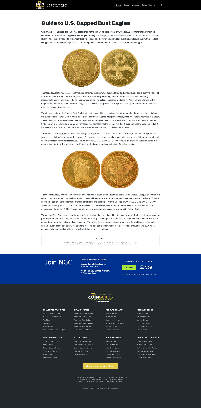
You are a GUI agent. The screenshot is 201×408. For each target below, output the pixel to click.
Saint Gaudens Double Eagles (54, 330)
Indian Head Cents (112, 348)
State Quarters (48, 354)
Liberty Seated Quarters (51, 341)
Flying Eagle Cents (112, 345)
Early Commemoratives (51, 313)
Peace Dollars (110, 317)
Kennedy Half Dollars (144, 345)
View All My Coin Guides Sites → (100, 366)
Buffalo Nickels (142, 313)
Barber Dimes (142, 330)
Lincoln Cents (110, 341)
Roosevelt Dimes (143, 323)
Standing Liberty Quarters (52, 348)
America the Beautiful (50, 358)
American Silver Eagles (82, 317)
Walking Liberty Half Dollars (147, 348)
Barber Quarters (48, 345)
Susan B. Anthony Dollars (114, 323)
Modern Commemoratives (52, 317)
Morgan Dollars (111, 313)
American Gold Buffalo (82, 326)
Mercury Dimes (142, 320)
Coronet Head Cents (113, 358)
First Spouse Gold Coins (83, 330)
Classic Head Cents (112, 354)
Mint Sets (46, 323)
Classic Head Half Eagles (83, 345)
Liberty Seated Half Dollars (146, 354)
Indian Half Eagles (80, 354)
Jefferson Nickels (143, 317)
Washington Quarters (50, 351)
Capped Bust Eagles (57, 5)
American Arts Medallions (83, 313)
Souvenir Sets (48, 326)
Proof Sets (47, 320)
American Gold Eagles (82, 320)
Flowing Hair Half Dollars (146, 351)
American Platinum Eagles (83, 323)
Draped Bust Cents (112, 351)
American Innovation (113, 330)
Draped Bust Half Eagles (83, 348)
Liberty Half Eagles (81, 351)
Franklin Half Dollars (144, 341)
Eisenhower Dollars (112, 320)
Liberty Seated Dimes (145, 326)
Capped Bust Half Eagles (83, 341)
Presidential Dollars (112, 326)
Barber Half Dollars (144, 358)
